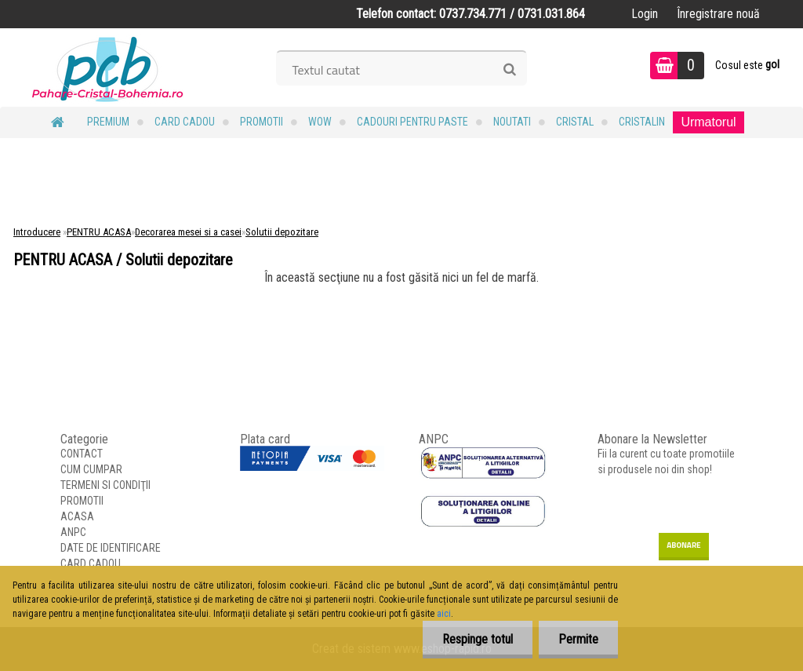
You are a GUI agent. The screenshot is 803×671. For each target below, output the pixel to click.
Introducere (36, 232)
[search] (509, 70)
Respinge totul (477, 639)
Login (644, 13)
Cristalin (642, 121)
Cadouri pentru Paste (412, 121)
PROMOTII (261, 121)
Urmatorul (708, 122)
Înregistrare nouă (718, 13)
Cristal (575, 121)
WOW (320, 121)
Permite (578, 639)
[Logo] (108, 67)
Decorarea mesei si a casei (188, 232)
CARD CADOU (184, 121)
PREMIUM (108, 121)
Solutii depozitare (281, 232)
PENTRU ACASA (99, 232)
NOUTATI (512, 121)
